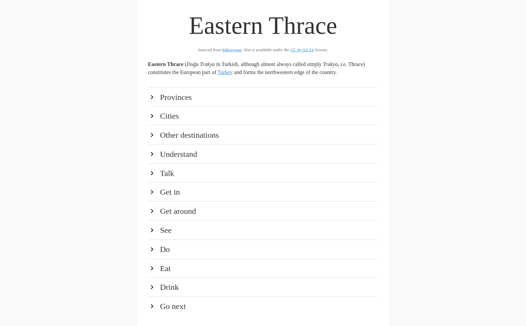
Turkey (225, 72)
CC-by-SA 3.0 (302, 50)
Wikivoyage (232, 50)
